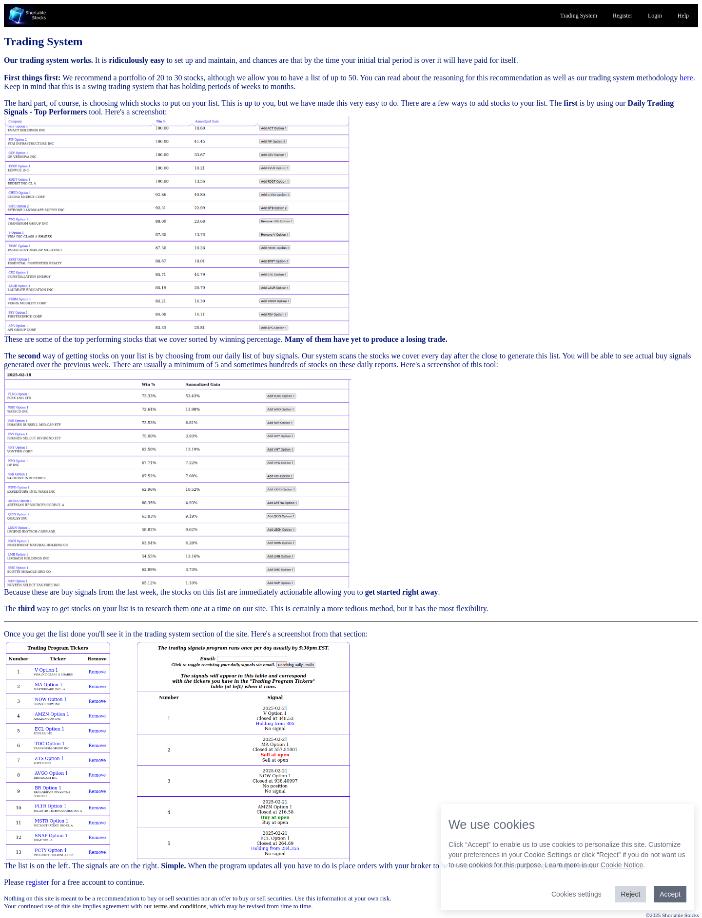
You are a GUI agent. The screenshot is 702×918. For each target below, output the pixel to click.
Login (655, 15)
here (686, 78)
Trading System (578, 15)
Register (622, 15)
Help (683, 15)
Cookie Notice (622, 865)
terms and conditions (180, 906)
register (37, 882)
